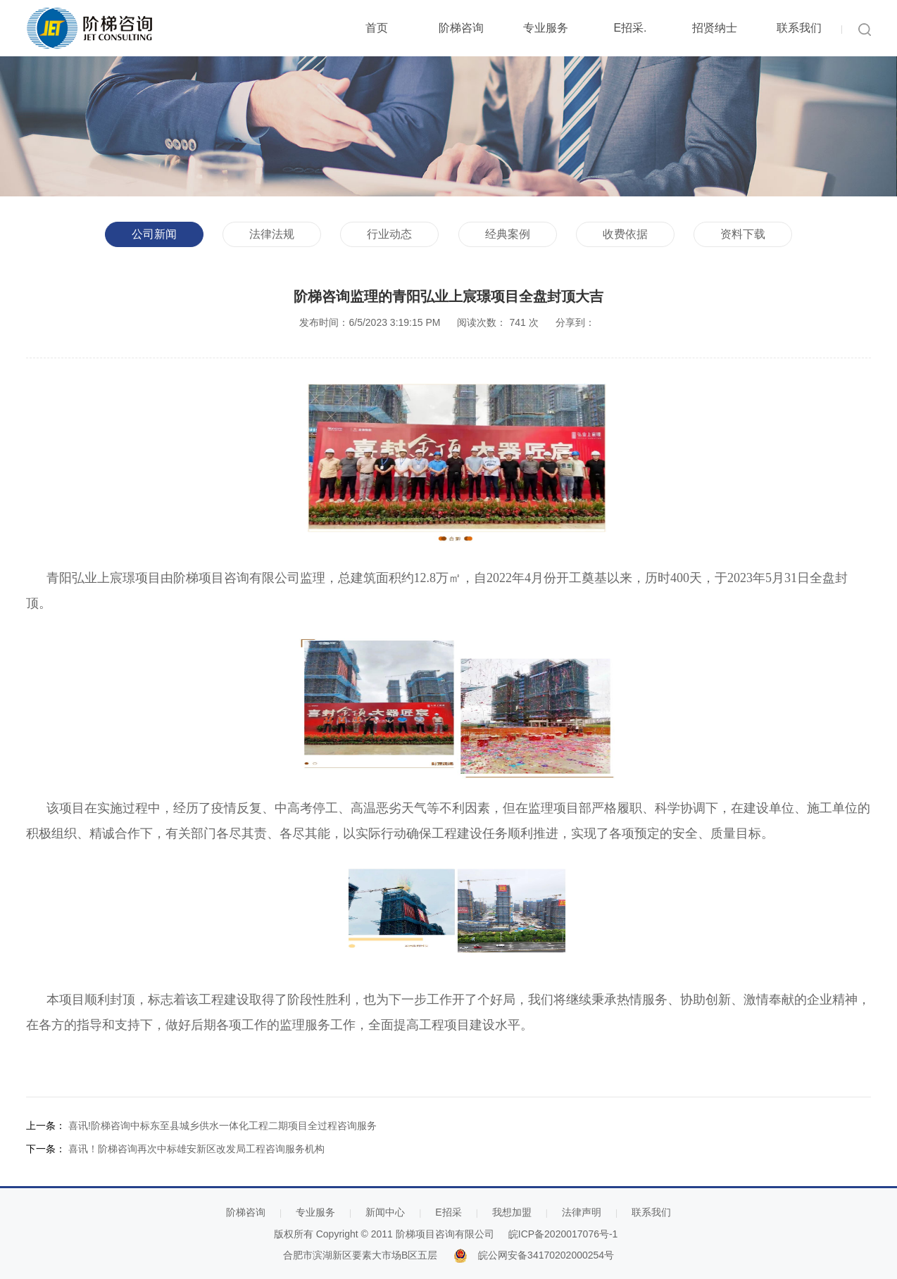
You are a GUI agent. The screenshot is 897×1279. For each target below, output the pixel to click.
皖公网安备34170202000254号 (546, 1255)
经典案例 (507, 234)
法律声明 (581, 1212)
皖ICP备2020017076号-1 (563, 1234)
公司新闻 (154, 234)
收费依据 (625, 234)
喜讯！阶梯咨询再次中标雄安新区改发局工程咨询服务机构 (196, 1148)
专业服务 (545, 28)
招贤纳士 (714, 28)
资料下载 (742, 234)
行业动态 (389, 234)
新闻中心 (385, 1212)
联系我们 (799, 28)
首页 (376, 28)
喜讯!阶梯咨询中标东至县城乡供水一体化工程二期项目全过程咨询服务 (222, 1125)
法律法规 (271, 234)
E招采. (629, 28)
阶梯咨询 (461, 28)
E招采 (448, 1212)
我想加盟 (512, 1212)
